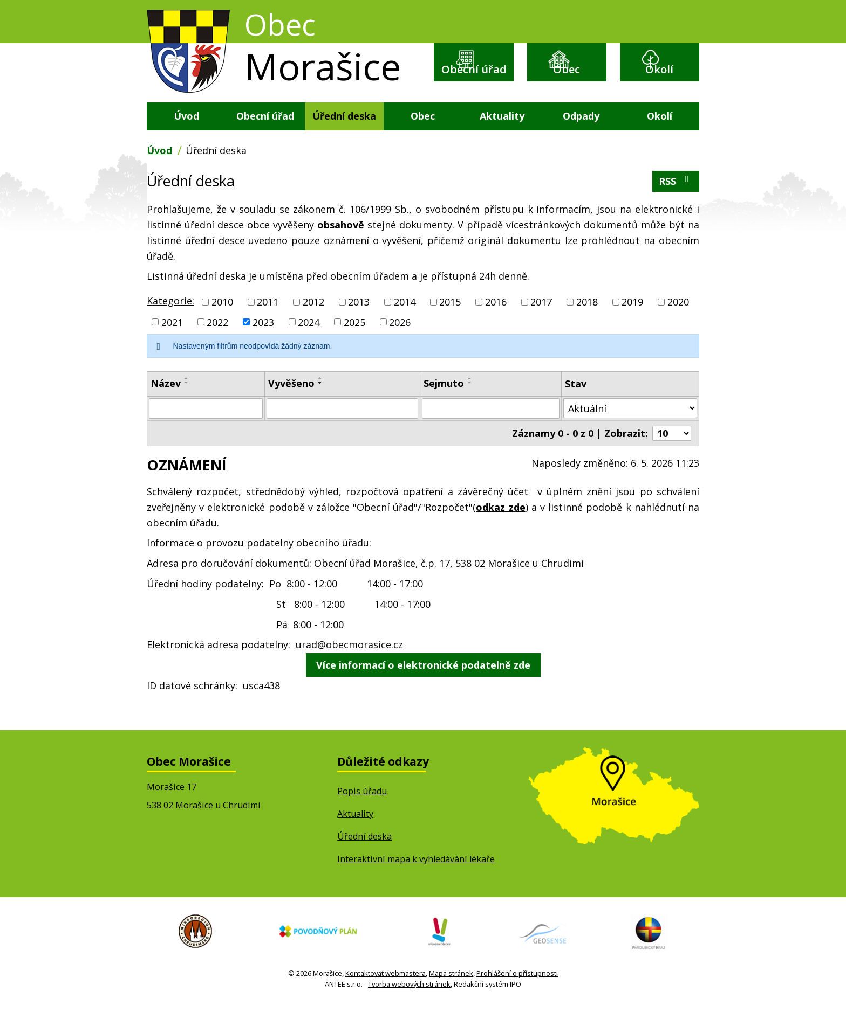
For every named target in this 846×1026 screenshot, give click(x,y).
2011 (267, 322)
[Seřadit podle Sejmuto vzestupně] (470, 400)
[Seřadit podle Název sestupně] (187, 404)
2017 (541, 322)
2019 (632, 322)
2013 (359, 322)
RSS (676, 202)
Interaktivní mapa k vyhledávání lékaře (416, 880)
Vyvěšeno (291, 404)
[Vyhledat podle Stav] (630, 429)
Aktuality (502, 136)
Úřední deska (344, 136)
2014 (404, 322)
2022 (217, 343)
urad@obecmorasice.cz (349, 665)
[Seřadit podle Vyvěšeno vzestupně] (320, 400)
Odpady (581, 136)
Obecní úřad (474, 86)
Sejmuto (444, 404)
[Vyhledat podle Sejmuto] (491, 429)
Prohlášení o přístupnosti (517, 996)
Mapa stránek (451, 996)
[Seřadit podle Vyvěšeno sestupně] (320, 404)
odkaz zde (500, 528)
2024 (308, 343)
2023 (263, 343)
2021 (172, 343)
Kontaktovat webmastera (385, 996)
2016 (496, 322)
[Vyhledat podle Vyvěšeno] (342, 429)
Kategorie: (170, 321)
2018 (587, 322)
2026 (400, 343)
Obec (566, 78)
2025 (354, 343)
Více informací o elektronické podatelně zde (423, 686)
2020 (678, 322)
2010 (222, 322)
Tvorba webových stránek (409, 1006)
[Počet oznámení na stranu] (671, 454)
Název (166, 404)
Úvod (186, 136)
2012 (313, 322)
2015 (450, 322)
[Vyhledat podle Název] (206, 429)
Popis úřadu (362, 812)
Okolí (659, 78)
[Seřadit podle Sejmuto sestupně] (470, 404)
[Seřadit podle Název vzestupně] (187, 400)
